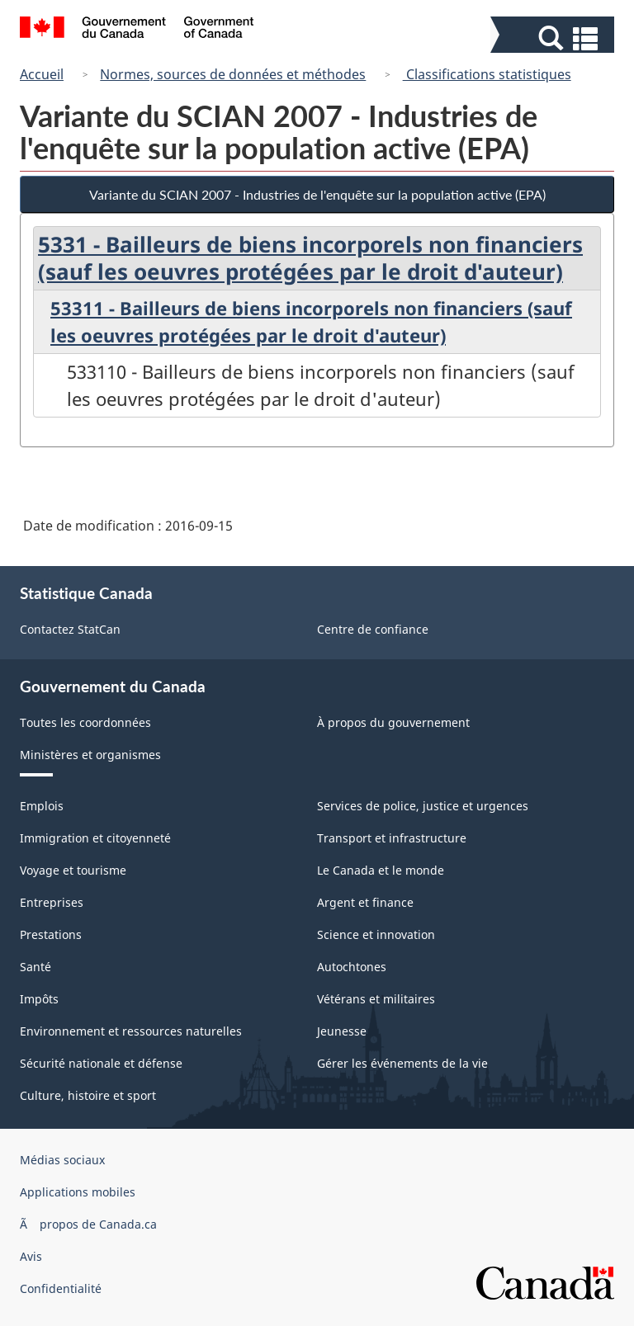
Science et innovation (376, 934)
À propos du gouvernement (393, 722)
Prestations (51, 934)
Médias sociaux (62, 1160)
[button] (554, 38)
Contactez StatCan (70, 629)
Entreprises (51, 902)
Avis (31, 1256)
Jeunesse (342, 1031)
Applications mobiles (77, 1192)
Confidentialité (61, 1288)
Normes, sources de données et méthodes (233, 74)
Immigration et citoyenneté (95, 838)
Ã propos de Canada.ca (88, 1224)
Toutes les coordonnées (85, 722)
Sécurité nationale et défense (101, 1063)
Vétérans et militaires (376, 999)
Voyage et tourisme (73, 870)
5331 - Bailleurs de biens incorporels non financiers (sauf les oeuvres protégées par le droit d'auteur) (310, 257)
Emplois (42, 806)
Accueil (42, 74)
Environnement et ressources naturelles (131, 1031)
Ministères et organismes (90, 754)
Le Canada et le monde (380, 870)
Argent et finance (365, 902)
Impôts (39, 999)
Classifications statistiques (487, 74)
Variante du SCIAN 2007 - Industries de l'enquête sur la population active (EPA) (317, 194)
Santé (35, 966)
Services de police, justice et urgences (422, 806)
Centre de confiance (372, 629)
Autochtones (351, 966)
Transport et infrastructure (391, 838)
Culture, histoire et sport (88, 1095)
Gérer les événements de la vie (402, 1063)
